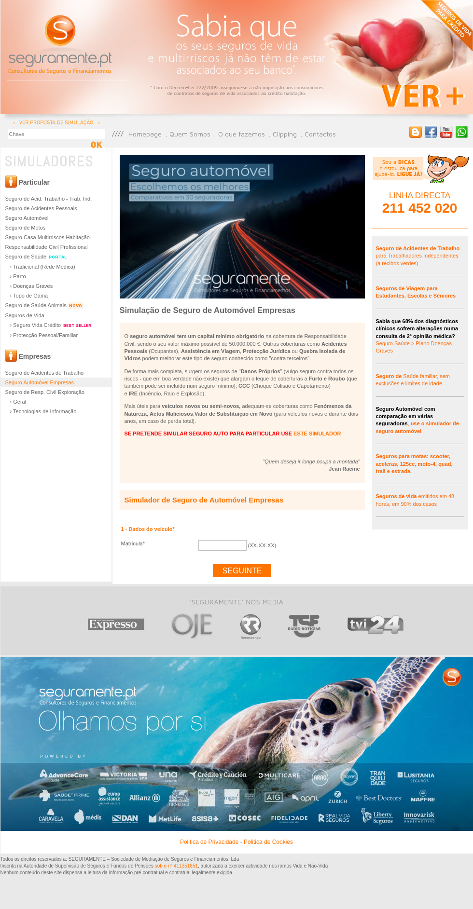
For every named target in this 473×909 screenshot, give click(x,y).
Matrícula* (133, 543)
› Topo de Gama (29, 295)
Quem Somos (189, 134)
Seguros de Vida (24, 315)
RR (250, 626)
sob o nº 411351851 (176, 865)
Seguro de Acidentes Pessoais (41, 208)
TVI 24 (375, 626)
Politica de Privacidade (209, 842)
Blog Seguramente (415, 132)
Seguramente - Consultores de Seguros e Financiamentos (60, 43)
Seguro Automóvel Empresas (39, 382)
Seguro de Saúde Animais (44, 305)
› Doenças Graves (31, 286)
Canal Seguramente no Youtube (446, 132)
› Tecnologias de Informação (43, 411)
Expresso (116, 626)
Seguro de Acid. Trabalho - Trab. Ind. (48, 199)
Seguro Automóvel (27, 218)
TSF (304, 626)
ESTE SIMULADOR (317, 433)
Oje (192, 626)
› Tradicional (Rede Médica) (42, 267)
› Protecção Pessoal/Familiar (44, 335)
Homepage (145, 134)
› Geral (18, 402)
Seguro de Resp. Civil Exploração (44, 392)
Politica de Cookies (268, 842)
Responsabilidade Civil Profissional (46, 247)
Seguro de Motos (25, 228)
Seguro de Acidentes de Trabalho (44, 373)
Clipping (285, 134)
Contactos (320, 134)
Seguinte (242, 571)
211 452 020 (420, 208)
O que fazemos (241, 134)
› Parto (18, 276)
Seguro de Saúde (36, 256)
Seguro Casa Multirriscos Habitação (47, 237)
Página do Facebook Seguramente (431, 132)
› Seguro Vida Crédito (51, 325)
